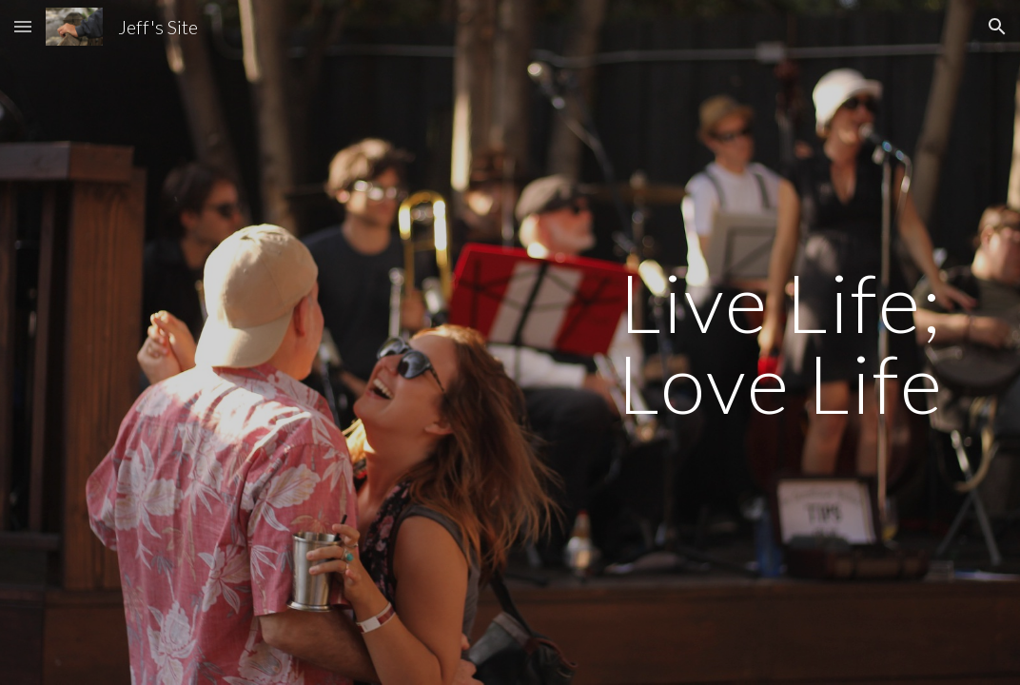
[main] (781, 343)
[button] (23, 26)
